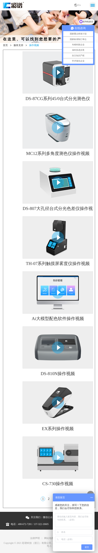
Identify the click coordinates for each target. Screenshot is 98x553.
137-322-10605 (41, 524)
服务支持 (18, 45)
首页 (5, 45)
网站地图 (49, 538)
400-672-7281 (25, 524)
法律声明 (35, 538)
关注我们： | (49, 517)
